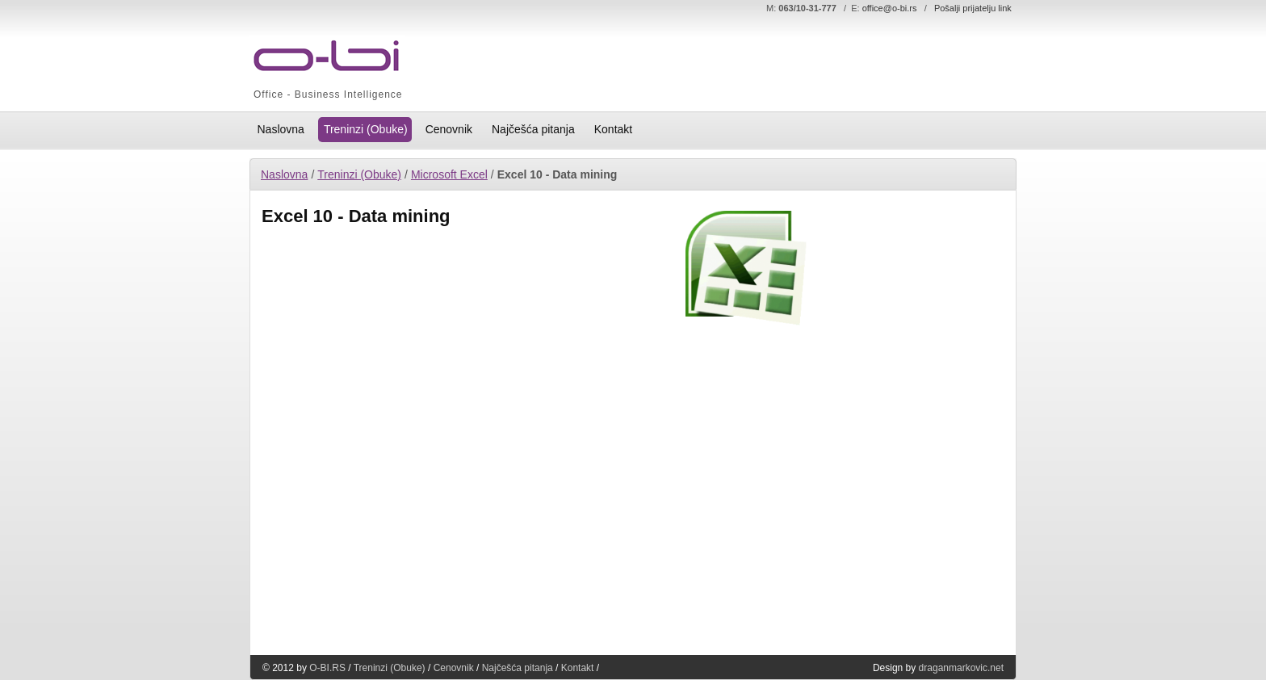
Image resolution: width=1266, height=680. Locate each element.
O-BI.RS (327, 668)
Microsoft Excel (449, 174)
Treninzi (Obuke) (359, 174)
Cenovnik (454, 668)
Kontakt (577, 668)
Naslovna (284, 174)
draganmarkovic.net (961, 668)
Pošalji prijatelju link (973, 8)
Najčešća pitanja (517, 668)
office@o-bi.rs (889, 8)
